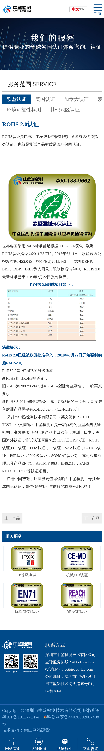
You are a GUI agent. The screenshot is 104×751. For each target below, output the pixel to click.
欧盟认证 (16, 99)
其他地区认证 (65, 109)
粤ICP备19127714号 (21, 717)
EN (82, 9)
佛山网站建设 (37, 730)
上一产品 (12, 518)
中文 (75, 9)
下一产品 (92, 518)
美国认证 (45, 99)
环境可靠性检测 (24, 109)
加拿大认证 (76, 99)
